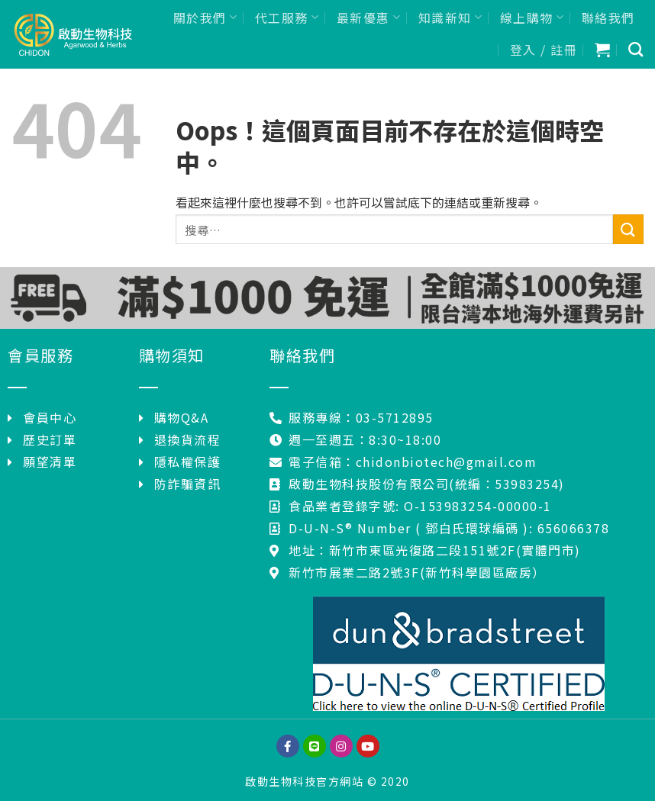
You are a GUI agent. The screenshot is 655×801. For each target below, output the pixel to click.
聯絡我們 (608, 17)
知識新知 (450, 17)
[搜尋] (636, 49)
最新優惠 (369, 17)
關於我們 (205, 17)
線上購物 (532, 17)
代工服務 (287, 17)
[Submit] (628, 229)
